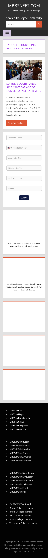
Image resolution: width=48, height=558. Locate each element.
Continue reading (15, 123)
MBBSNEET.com (24, 5)
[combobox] (9, 147)
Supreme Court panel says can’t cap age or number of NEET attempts (23, 87)
